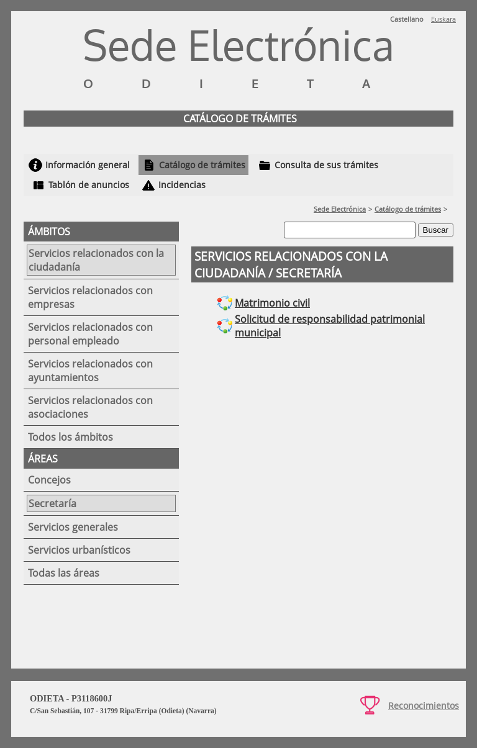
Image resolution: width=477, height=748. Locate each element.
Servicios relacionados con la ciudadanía (96, 260)
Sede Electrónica (340, 209)
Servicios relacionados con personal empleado (90, 334)
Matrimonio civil (272, 303)
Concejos (49, 480)
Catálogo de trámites (202, 165)
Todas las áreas (63, 573)
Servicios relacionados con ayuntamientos (90, 370)
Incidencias (182, 185)
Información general (87, 165)
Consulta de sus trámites (326, 165)
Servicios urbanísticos (79, 550)
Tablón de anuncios (88, 185)
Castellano (407, 19)
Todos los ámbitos (70, 437)
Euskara (443, 19)
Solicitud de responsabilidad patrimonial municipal (330, 326)
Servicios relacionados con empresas (90, 297)
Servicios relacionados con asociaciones (90, 407)
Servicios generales (73, 527)
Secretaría (52, 503)
